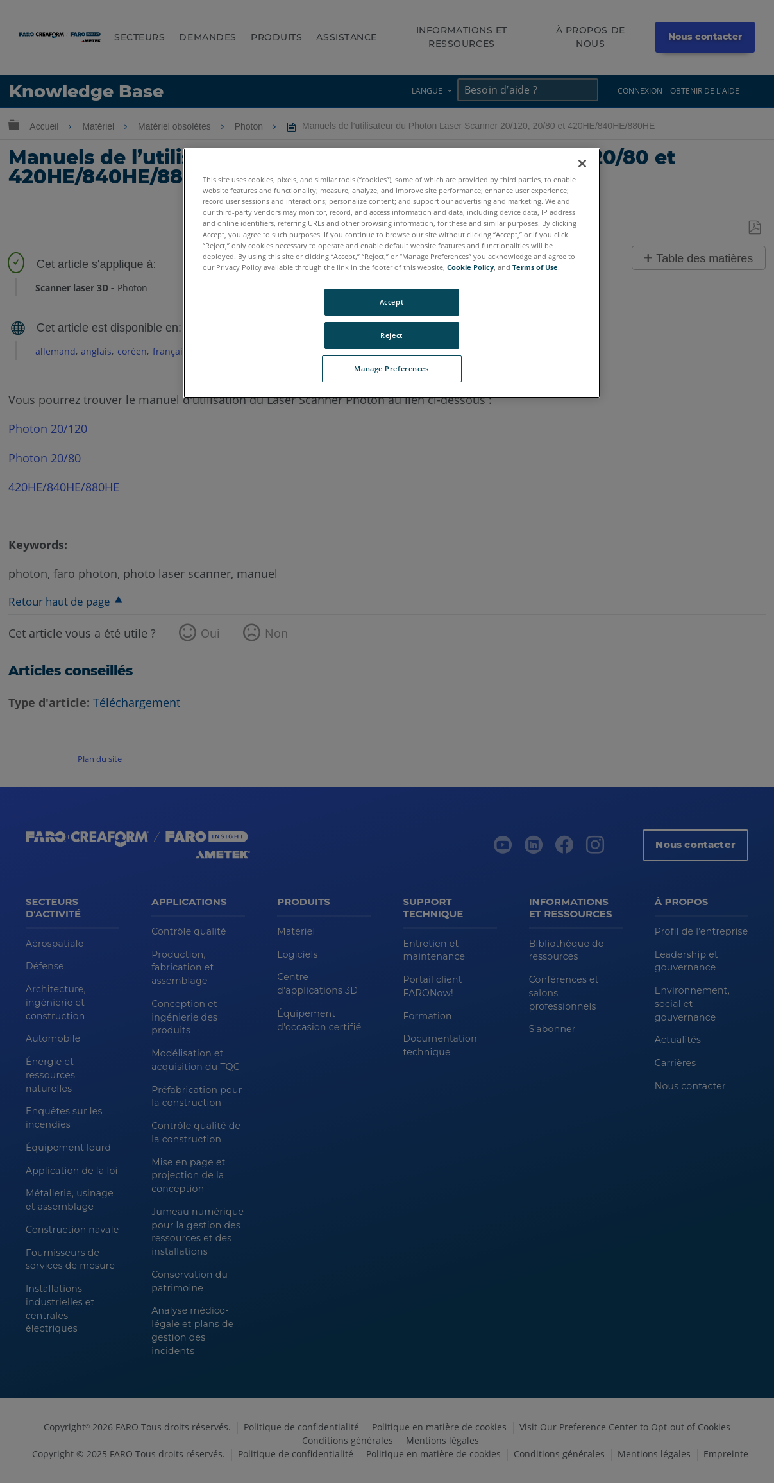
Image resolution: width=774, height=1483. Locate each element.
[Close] (582, 163)
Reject (391, 335)
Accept (391, 302)
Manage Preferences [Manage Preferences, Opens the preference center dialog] (391, 368)
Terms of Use (535, 267)
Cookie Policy (470, 267)
